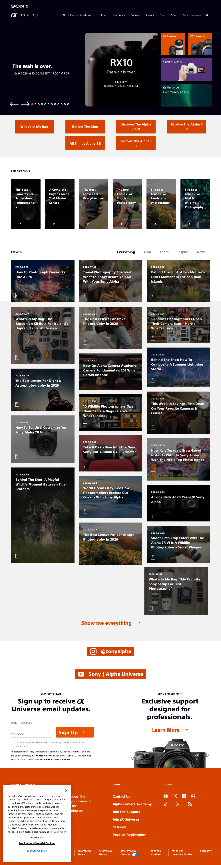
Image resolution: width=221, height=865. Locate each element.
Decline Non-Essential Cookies (37, 843)
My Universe (192, 15)
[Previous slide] (14, 104)
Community (118, 15)
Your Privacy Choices (130, 852)
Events (150, 15)
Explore (101, 15)
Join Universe (126, 819)
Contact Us (121, 796)
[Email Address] (31, 722)
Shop (174, 15)
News (119, 827)
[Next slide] (25, 104)
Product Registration (129, 834)
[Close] (66, 791)
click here (45, 759)
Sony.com (206, 850)
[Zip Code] (31, 734)
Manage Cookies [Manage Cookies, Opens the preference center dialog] (37, 850)
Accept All (37, 837)
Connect (135, 15)
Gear (162, 15)
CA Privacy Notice (60, 759)
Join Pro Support (126, 811)
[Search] (207, 15)
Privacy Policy (43, 755)
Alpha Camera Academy (77, 15)
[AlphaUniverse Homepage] (25, 15)
